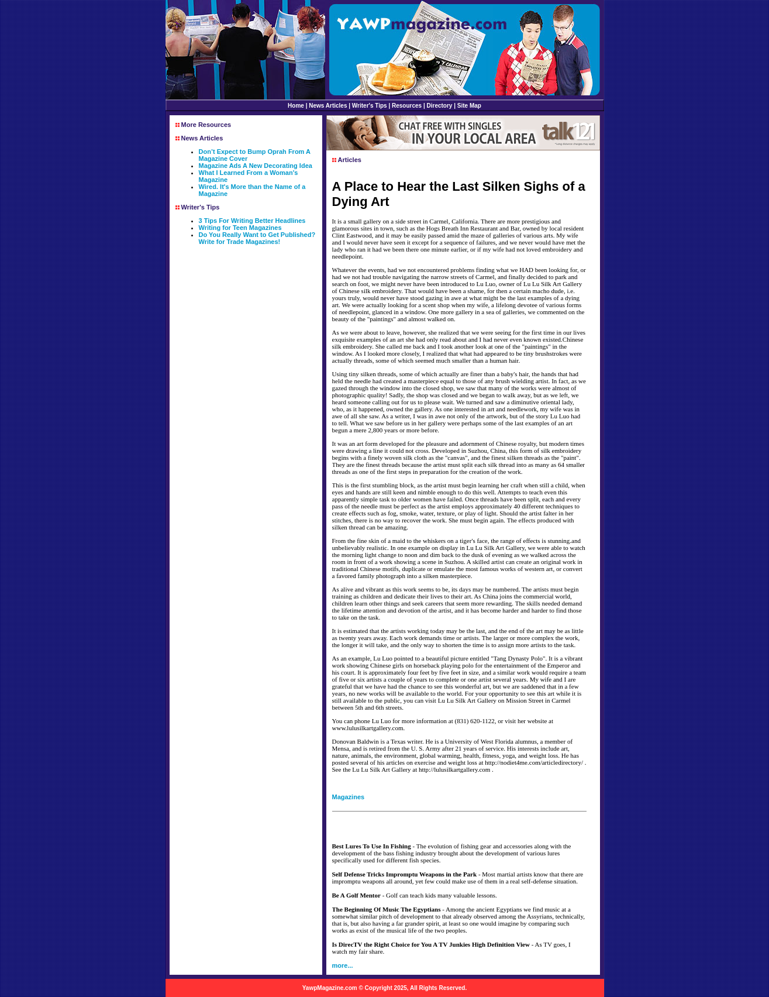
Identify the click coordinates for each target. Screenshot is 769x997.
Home (296, 105)
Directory (440, 105)
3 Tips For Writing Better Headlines (252, 220)
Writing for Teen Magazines (240, 227)
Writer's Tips (369, 105)
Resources (407, 105)
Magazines (348, 796)
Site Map (469, 105)
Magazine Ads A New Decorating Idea (255, 165)
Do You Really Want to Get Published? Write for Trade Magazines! (257, 238)
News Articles (328, 105)
